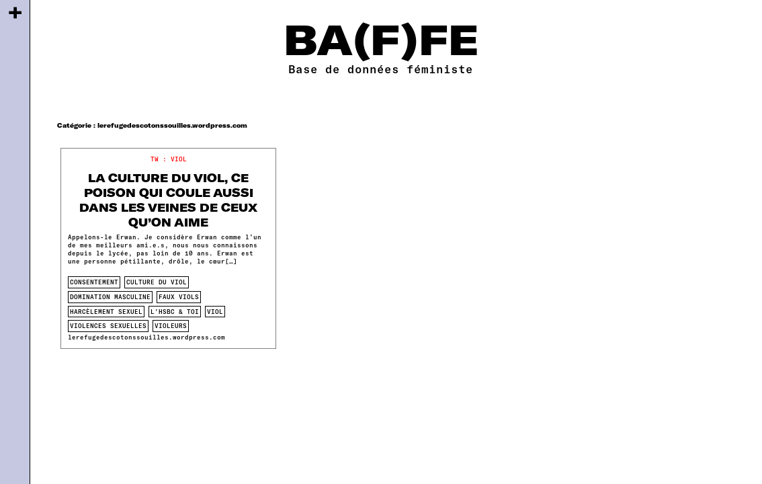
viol (215, 311)
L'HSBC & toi (175, 311)
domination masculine (110, 296)
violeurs (171, 325)
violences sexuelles (108, 325)
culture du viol (156, 282)
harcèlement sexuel (106, 311)
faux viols (179, 296)
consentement (94, 282)
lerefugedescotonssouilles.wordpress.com (146, 337)
